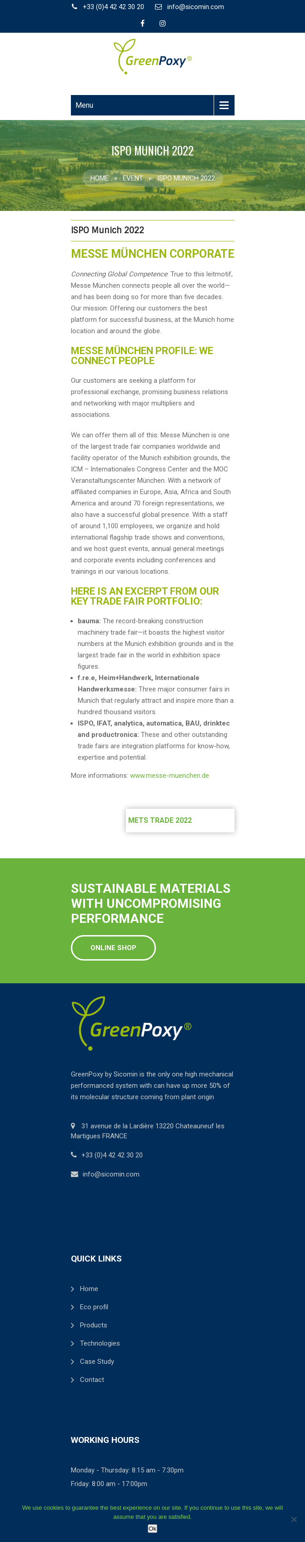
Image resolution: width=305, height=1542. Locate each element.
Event (133, 178)
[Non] (293, 1519)
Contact (92, 1380)
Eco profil (94, 1307)
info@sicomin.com (195, 7)
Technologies (100, 1343)
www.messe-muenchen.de (169, 775)
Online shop (113, 948)
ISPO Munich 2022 (107, 230)
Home (99, 178)
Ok (152, 1528)
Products (93, 1325)
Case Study (97, 1361)
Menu (84, 105)
